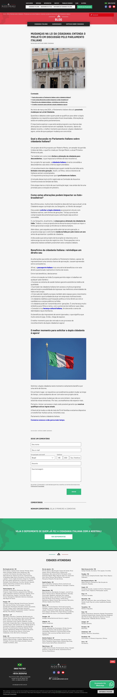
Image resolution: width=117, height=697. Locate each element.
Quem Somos (29, 3)
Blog (77, 3)
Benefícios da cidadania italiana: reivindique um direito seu (50, 102)
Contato (56, 3)
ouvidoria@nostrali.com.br (60, 679)
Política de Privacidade (37, 486)
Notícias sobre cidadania (74, 24)
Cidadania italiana (40, 24)
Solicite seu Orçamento (84, 7)
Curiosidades (56, 24)
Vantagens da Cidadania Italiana (62, 7)
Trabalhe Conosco (67, 3)
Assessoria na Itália (46, 7)
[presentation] (44, 492)
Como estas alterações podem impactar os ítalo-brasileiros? (50, 99)
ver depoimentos (58, 537)
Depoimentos (47, 3)
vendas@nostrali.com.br (19, 684)
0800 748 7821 (111, 3)
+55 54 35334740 (19, 673)
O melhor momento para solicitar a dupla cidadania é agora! (49, 104)
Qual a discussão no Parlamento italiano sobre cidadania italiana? (51, 97)
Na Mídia (83, 3)
